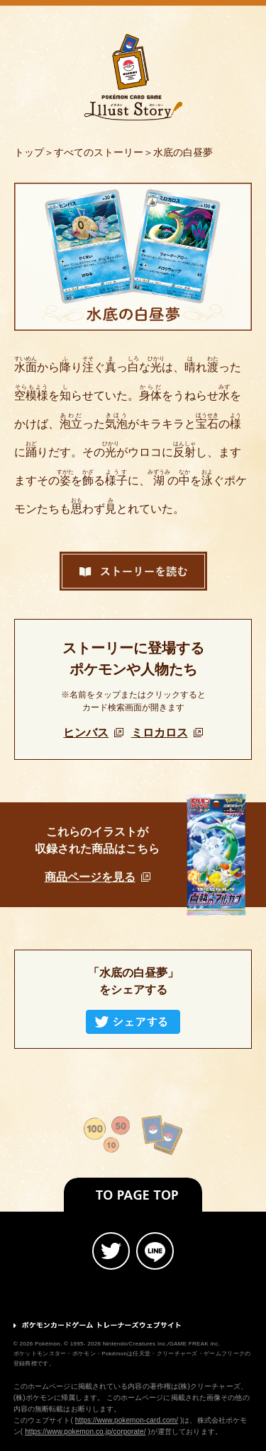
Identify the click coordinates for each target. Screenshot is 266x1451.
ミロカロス (167, 733)
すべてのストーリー (98, 152)
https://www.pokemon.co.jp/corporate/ (85, 1431)
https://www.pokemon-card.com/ (126, 1420)
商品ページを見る (97, 877)
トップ (29, 152)
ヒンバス (93, 733)
